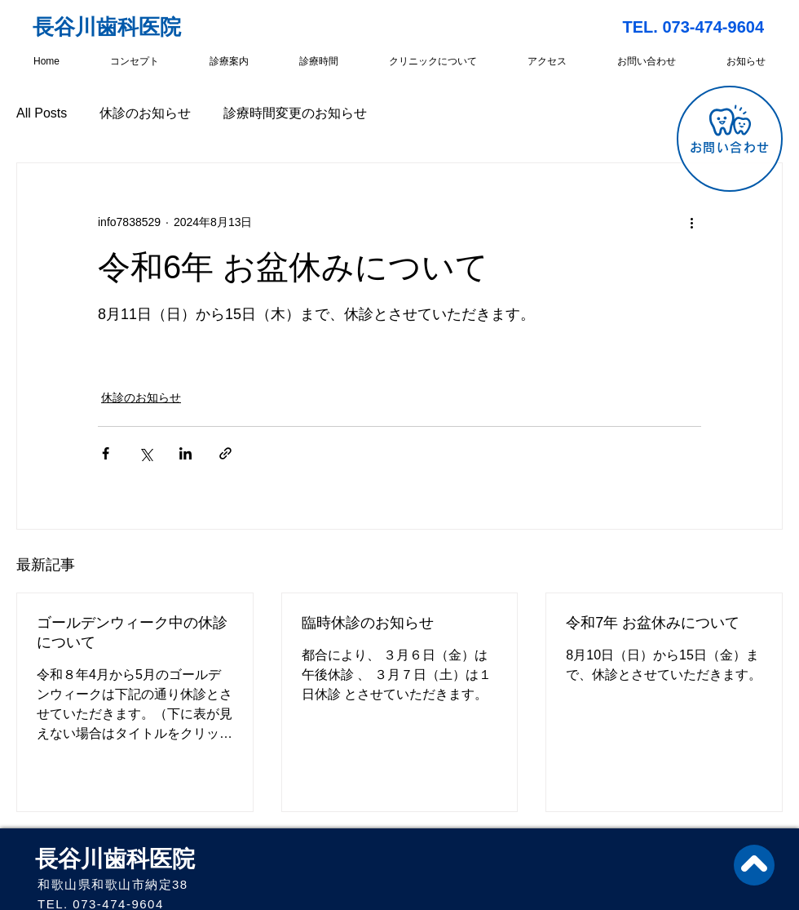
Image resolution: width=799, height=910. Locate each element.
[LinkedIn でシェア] (185, 453)
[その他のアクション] (691, 222)
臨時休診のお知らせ (368, 623)
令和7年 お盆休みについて (652, 623)
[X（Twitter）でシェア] (145, 453)
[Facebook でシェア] (105, 453)
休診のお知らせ (145, 113)
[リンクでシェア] (225, 453)
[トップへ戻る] (754, 865)
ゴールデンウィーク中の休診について (132, 632)
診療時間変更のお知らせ (295, 113)
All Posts (41, 113)
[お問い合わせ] (730, 139)
